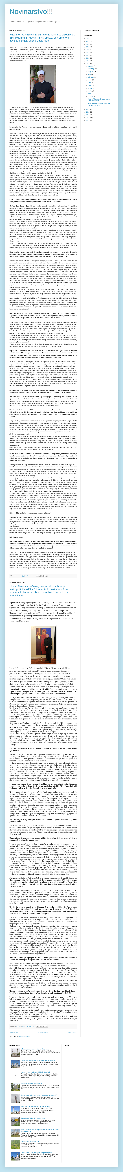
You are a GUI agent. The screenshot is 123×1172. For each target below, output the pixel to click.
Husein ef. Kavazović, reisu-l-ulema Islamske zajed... (99, 100)
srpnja (90, 80)
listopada (91, 71)
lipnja (90, 83)
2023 (88, 47)
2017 (88, 61)
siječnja (90, 96)
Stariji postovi (72, 1033)
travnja (90, 88)
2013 (88, 115)
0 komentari (30, 576)
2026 (88, 39)
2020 (88, 52)
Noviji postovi (14, 1033)
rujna (89, 74)
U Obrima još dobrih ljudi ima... (30, 1141)
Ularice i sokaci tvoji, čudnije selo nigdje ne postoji (36, 1153)
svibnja (90, 85)
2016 (88, 63)
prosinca (91, 66)
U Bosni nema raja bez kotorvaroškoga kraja (35, 1049)
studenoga (91, 69)
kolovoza (91, 77)
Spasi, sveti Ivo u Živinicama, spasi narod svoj (35, 1106)
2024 (88, 44)
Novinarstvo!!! (31, 11)
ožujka (90, 91)
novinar (18, 576)
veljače (90, 94)
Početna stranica (43, 1033)
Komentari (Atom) (24, 1036)
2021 (88, 50)
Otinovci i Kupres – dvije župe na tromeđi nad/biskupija (38, 1060)
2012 (88, 118)
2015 (88, 109)
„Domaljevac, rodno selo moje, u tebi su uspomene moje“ (39, 1095)
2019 (88, 55)
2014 (88, 112)
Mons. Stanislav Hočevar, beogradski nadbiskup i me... (99, 104)
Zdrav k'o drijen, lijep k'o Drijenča (31, 1083)
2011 (88, 120)
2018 (88, 58)
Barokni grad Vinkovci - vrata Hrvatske (33, 1118)
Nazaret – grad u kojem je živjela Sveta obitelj (35, 1072)
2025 (88, 41)
